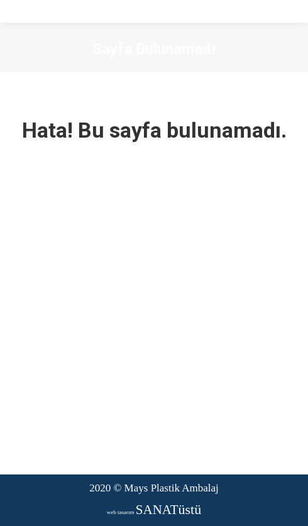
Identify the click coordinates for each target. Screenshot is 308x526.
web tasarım (154, 512)
